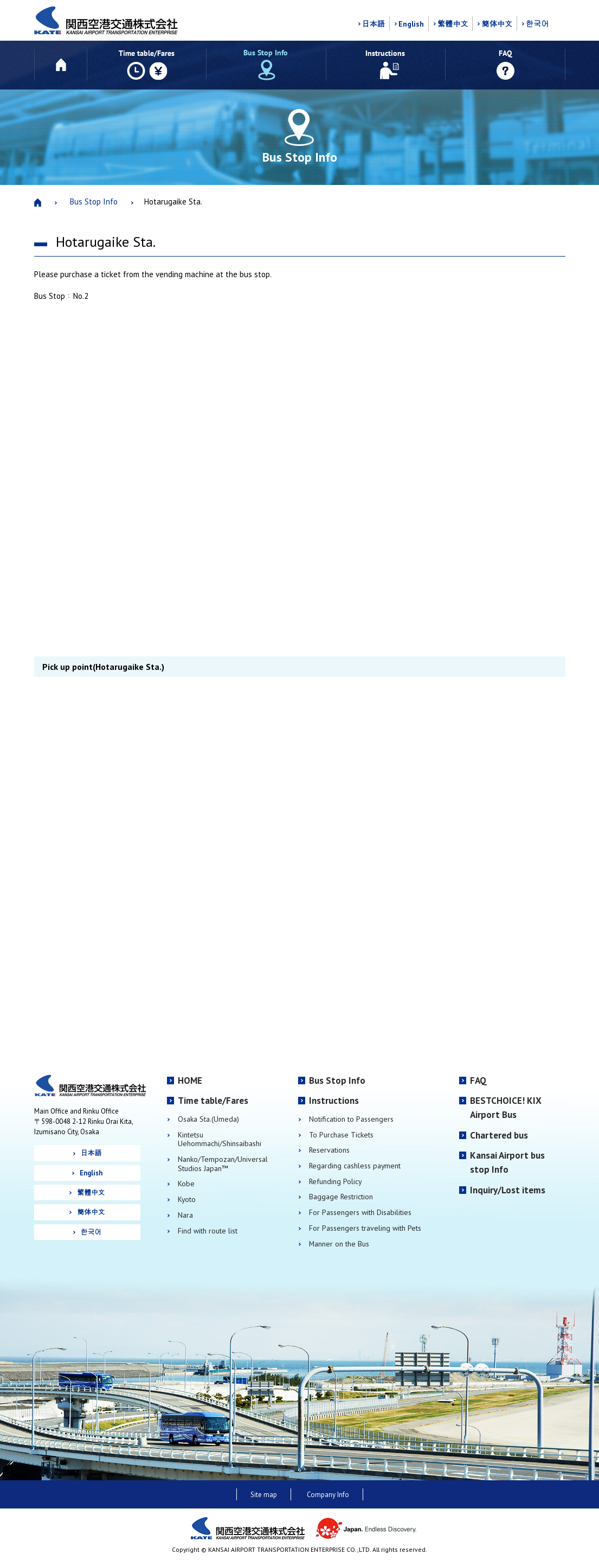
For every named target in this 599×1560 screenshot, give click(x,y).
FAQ (478, 1080)
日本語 (373, 24)
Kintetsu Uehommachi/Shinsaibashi (219, 1139)
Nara (185, 1215)
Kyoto (187, 1199)
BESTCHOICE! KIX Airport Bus (506, 1108)
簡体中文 (496, 24)
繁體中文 (452, 24)
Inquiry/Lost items (507, 1190)
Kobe (186, 1183)
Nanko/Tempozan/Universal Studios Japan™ (223, 1164)
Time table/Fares (213, 1101)
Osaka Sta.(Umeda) (208, 1119)
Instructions (334, 1101)
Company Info (328, 1494)
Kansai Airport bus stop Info (507, 1162)
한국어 (537, 24)
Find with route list (207, 1231)
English (411, 24)
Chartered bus (499, 1135)
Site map (263, 1494)
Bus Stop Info (94, 201)
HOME (190, 1080)
